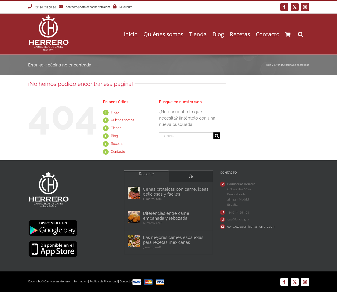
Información (80, 281)
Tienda (116, 128)
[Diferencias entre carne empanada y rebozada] (134, 217)
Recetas (117, 144)
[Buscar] (216, 135)
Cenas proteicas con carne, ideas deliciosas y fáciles (176, 192)
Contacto (118, 151)
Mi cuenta (125, 7)
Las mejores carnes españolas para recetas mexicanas (173, 240)
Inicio (115, 112)
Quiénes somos (122, 120)
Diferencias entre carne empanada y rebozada (166, 216)
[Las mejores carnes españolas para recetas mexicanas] (134, 241)
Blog (114, 136)
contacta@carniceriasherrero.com (88, 7)
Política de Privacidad (103, 281)
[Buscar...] (186, 135)
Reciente (146, 174)
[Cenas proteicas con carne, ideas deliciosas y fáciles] (134, 193)
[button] (300, 34)
